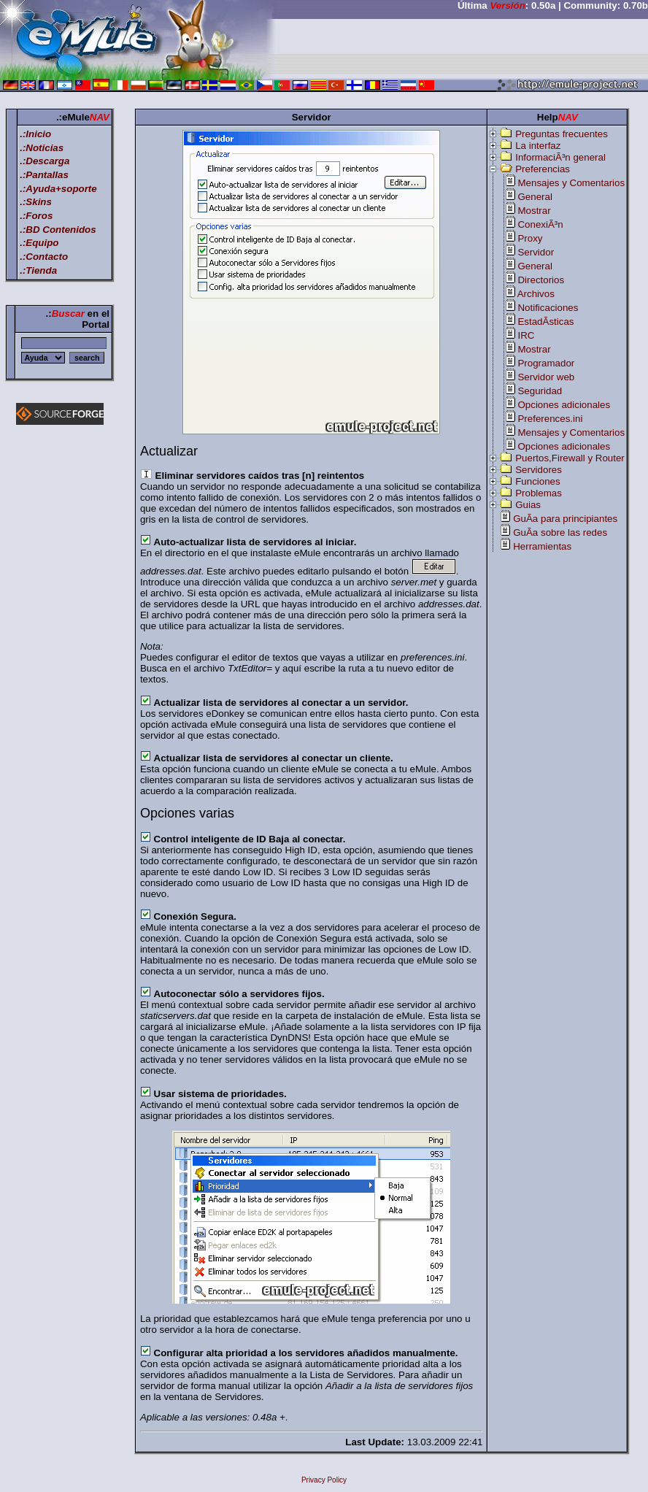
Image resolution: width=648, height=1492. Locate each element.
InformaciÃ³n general (560, 157)
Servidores (538, 469)
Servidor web (545, 377)
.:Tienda (38, 270)
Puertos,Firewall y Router (570, 458)
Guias (528, 504)
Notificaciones (547, 307)
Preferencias (542, 169)
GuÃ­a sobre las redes (560, 532)
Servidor (535, 252)
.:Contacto (44, 256)
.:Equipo (39, 242)
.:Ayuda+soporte (58, 188)
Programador (545, 363)
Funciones (537, 481)
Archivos (536, 293)
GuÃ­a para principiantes (565, 518)
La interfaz (537, 145)
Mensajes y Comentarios (571, 182)
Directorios (540, 279)
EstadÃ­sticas (545, 321)
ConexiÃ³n (540, 224)
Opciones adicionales (563, 404)
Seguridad (539, 390)
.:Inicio (35, 133)
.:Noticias (41, 147)
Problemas (538, 493)
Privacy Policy (324, 1480)
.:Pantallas (44, 174)
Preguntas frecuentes (561, 133)
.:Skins (36, 201)
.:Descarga (44, 160)
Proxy (529, 238)
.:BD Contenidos (58, 229)
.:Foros (36, 215)
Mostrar (533, 210)
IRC (525, 335)
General (534, 196)
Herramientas (542, 546)
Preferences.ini (549, 418)
